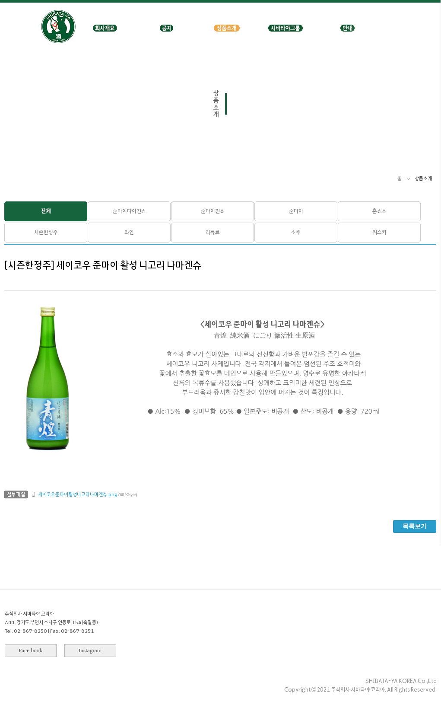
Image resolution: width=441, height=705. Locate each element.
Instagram (90, 650)
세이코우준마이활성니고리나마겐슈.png (77, 494)
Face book (30, 650)
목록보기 (415, 526)
